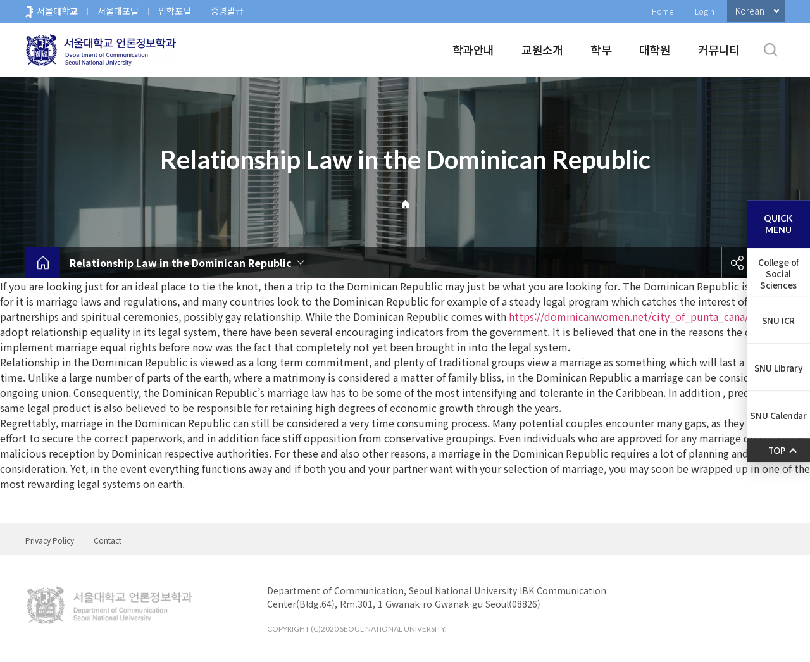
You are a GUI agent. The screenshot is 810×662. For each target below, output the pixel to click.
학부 (600, 49)
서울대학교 (57, 10)
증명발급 (227, 10)
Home (662, 11)
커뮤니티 (718, 49)
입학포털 (174, 10)
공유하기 (737, 262)
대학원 (654, 49)
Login (704, 11)
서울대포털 (118, 10)
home (42, 262)
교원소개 (542, 49)
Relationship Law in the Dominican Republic (181, 262)
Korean (749, 10)
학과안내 (473, 49)
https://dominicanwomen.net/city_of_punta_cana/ (629, 316)
